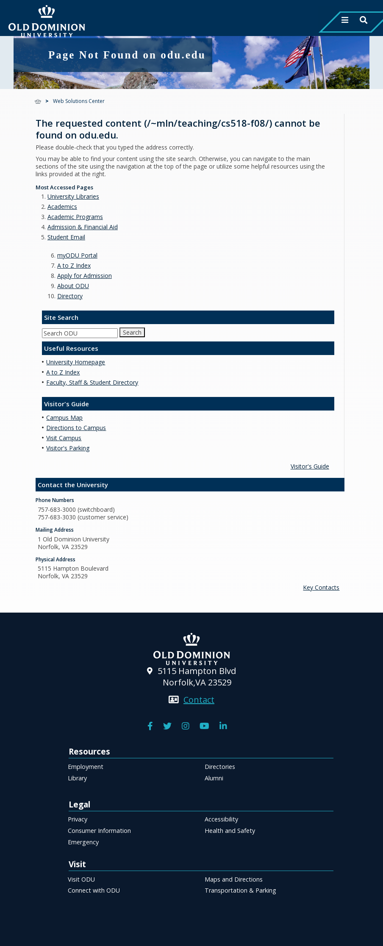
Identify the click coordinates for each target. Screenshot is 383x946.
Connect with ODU (94, 890)
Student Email (66, 237)
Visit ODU (81, 879)
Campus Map (64, 417)
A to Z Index (74, 265)
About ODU (73, 286)
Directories (220, 767)
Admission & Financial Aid (82, 227)
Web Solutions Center (79, 101)
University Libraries (73, 196)
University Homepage (75, 362)
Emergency (83, 842)
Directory (70, 296)
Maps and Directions (234, 879)
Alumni (214, 778)
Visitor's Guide (310, 466)
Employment (85, 767)
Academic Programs (75, 217)
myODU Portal (77, 255)
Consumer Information (99, 831)
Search (132, 332)
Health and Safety (230, 831)
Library (77, 778)
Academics (62, 207)
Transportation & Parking (240, 890)
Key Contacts (321, 587)
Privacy (77, 819)
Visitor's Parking (67, 448)
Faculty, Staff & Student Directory (92, 382)
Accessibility (221, 819)
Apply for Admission (84, 276)
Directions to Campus (76, 428)
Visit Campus (63, 438)
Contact (198, 699)
